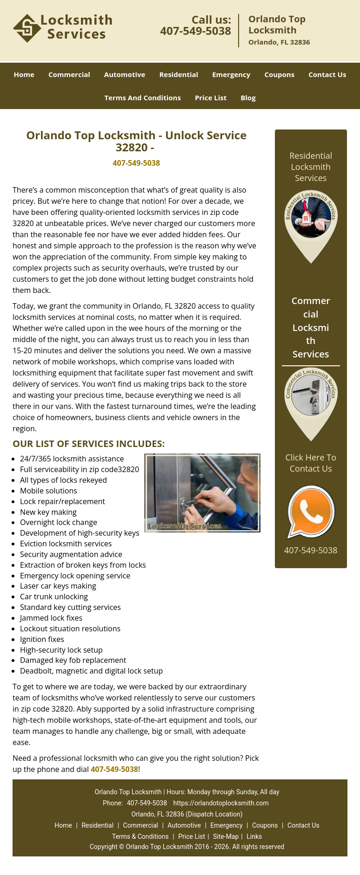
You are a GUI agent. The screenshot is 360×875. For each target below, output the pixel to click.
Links (254, 836)
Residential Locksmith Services (310, 166)
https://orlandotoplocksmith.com (221, 803)
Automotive (125, 74)
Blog (247, 97)
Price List (211, 97)
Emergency (231, 74)
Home (24, 74)
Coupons (279, 74)
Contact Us (327, 74)
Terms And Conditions (142, 97)
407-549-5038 (195, 30)
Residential (178, 74)
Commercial (69, 74)
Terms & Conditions (140, 836)
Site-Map (226, 836)
